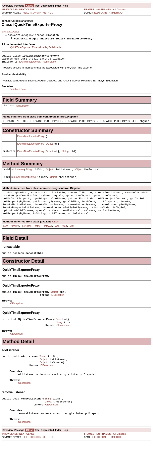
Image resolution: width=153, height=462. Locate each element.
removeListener (19, 182)
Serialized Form (18, 91)
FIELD (26, 12)
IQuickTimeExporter (20, 47)
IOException (57, 308)
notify (37, 236)
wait (57, 236)
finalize (15, 236)
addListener (17, 174)
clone (5, 236)
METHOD (48, 12)
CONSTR (36, 12)
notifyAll (47, 236)
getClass (26, 236)
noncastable (22, 107)
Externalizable (39, 47)
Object (49, 147)
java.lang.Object (10, 31)
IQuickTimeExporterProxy (30, 139)
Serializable (55, 47)
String (65, 155)
